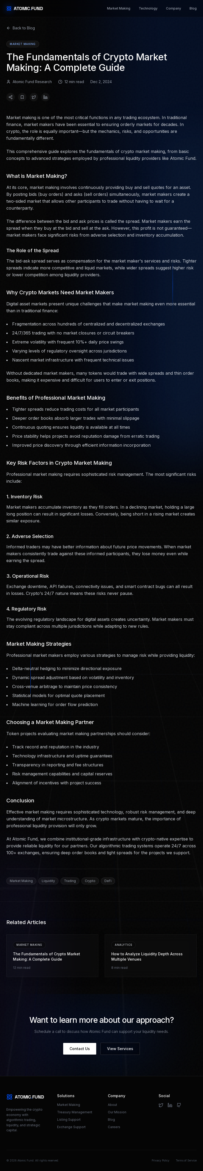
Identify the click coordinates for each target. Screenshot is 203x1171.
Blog (193, 8)
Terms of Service (186, 1160)
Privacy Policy (160, 1160)
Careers (114, 1127)
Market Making (118, 8)
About (112, 1105)
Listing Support (69, 1120)
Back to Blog (20, 28)
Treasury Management (74, 1112)
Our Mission (117, 1112)
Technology (148, 8)
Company (173, 8)
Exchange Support (71, 1127)
